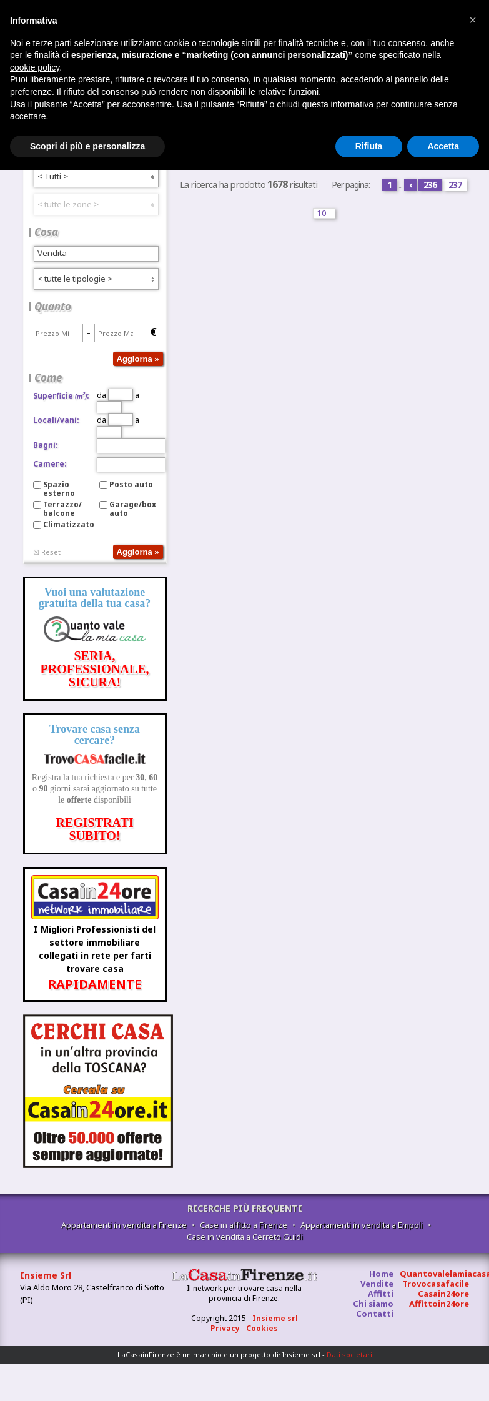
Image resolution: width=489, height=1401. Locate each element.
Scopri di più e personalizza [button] (87, 146)
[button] (473, 20)
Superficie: (61, 395)
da (115, 395)
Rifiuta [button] (369, 146)
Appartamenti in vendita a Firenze (124, 1225)
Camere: (50, 463)
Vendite (376, 1283)
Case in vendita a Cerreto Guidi (245, 1237)
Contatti (374, 1313)
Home (381, 1273)
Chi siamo (373, 1303)
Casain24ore (443, 1293)
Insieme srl (275, 1318)
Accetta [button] (443, 146)
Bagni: (45, 445)
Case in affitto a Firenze (243, 1225)
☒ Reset (47, 552)
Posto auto (131, 484)
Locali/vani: (56, 420)
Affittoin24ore (439, 1303)
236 (430, 185)
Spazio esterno (59, 488)
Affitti (380, 1293)
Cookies (262, 1328)
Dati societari (349, 1354)
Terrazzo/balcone (62, 508)
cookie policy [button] (34, 67)
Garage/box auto (132, 508)
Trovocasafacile (435, 1283)
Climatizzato (68, 524)
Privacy (225, 1328)
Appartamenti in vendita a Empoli (361, 1225)
